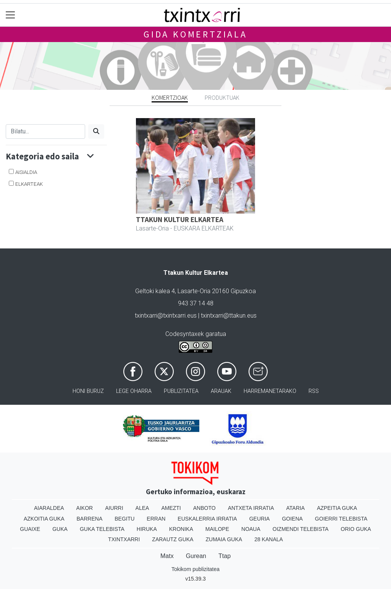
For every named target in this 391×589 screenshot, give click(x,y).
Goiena (292, 519)
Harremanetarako (270, 391)
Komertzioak (170, 97)
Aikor (84, 508)
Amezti (171, 508)
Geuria (259, 519)
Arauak (221, 391)
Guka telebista (102, 529)
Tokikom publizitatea (195, 569)
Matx (167, 556)
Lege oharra (134, 391)
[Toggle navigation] (10, 15)
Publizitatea (181, 391)
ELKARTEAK (29, 184)
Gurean (196, 556)
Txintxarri (124, 539)
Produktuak (222, 97)
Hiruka (147, 529)
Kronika (181, 529)
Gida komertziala (195, 34)
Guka (60, 529)
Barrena (90, 519)
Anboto (204, 508)
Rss (314, 391)
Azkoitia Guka (44, 519)
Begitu (124, 519)
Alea (142, 508)
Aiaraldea (49, 508)
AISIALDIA (26, 172)
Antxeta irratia (251, 508)
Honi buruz (88, 391)
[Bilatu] (45, 131)
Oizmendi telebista (301, 529)
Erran (156, 519)
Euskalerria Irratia (207, 519)
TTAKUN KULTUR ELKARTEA (179, 219)
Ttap (224, 556)
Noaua (250, 529)
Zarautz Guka (172, 539)
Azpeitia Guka (337, 508)
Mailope (217, 529)
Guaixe (30, 529)
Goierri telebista (341, 519)
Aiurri (114, 508)
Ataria (295, 508)
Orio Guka (356, 529)
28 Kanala (268, 539)
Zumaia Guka (223, 539)
